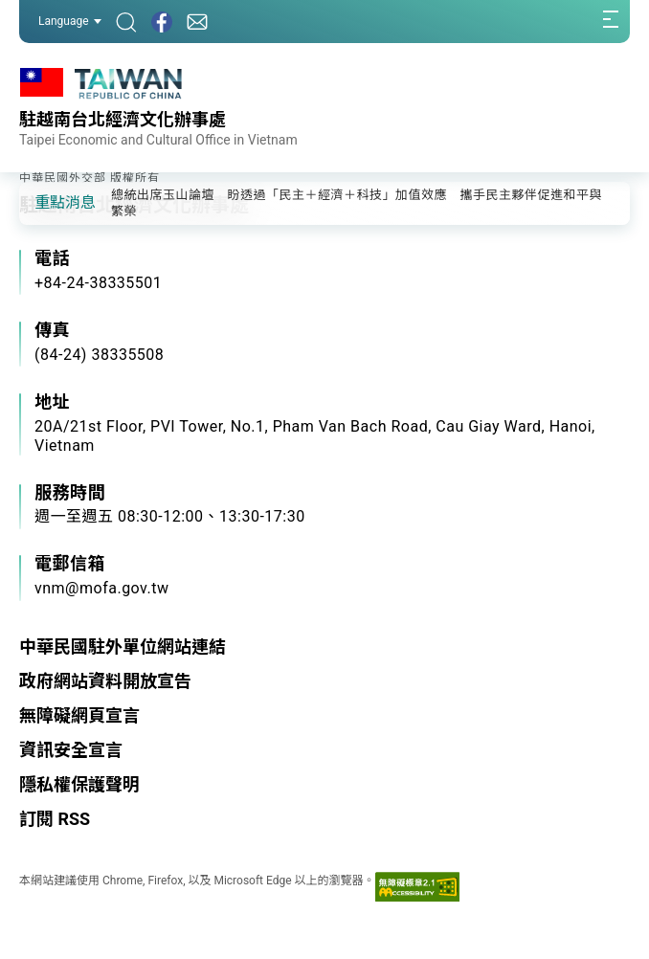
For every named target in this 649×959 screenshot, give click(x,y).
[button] (48, 202)
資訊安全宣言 (71, 750)
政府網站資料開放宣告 (105, 681)
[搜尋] (126, 21)
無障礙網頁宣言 (79, 715)
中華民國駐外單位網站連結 (122, 646)
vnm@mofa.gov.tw (101, 588)
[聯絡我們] (197, 21)
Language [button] (69, 21)
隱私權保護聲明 (79, 784)
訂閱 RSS (54, 819)
